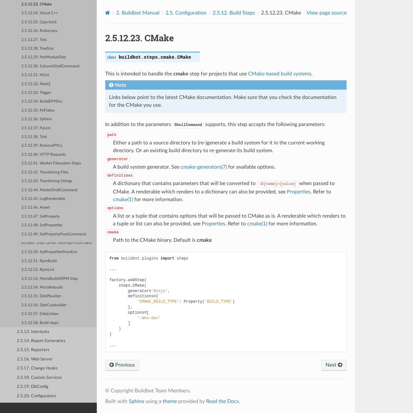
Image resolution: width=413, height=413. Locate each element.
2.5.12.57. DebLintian (39, 314)
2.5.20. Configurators (36, 396)
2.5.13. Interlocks (33, 332)
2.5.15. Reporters (33, 350)
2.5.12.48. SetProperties (41, 225)
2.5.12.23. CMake (36, 4)
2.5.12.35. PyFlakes (38, 110)
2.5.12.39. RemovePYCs (41, 145)
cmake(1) (123, 199)
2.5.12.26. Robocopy (39, 31)
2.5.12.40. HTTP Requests (43, 154)
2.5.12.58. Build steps (39, 323)
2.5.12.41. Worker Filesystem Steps (51, 163)
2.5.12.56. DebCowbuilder (43, 305)
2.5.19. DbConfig (32, 387)
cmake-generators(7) (204, 167)
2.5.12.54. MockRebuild (42, 287)
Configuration (186, 12)
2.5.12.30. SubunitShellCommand (50, 66)
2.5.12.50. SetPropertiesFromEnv (49, 252)
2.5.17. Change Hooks (37, 368)
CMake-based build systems (279, 73)
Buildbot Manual (137, 12)
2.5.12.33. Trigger (36, 92)
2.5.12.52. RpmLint (37, 269)
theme (170, 401)
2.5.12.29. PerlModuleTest (43, 57)
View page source (327, 12)
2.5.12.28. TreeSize (37, 48)
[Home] (107, 12)
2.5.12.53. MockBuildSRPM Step (49, 278)
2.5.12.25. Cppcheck (39, 22)
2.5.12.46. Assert (35, 207)
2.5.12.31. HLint (35, 75)
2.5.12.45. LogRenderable (43, 199)
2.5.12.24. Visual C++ (39, 13)
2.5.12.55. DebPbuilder (41, 296)
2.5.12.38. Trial (34, 137)
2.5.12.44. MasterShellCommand (49, 190)
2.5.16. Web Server (35, 359)
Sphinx (136, 401)
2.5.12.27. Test (33, 40)
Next (334, 365)
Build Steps (234, 12)
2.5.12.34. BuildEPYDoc (42, 101)
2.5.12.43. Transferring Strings (46, 181)
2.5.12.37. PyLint (35, 128)
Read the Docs (222, 401)
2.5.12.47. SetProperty (40, 216)
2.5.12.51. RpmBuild (39, 261)
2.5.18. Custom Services (39, 378)
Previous (122, 365)
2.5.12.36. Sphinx (36, 119)
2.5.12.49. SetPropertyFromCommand (53, 234)
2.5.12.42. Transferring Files (44, 172)
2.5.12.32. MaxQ (35, 84)
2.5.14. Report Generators (41, 341)
